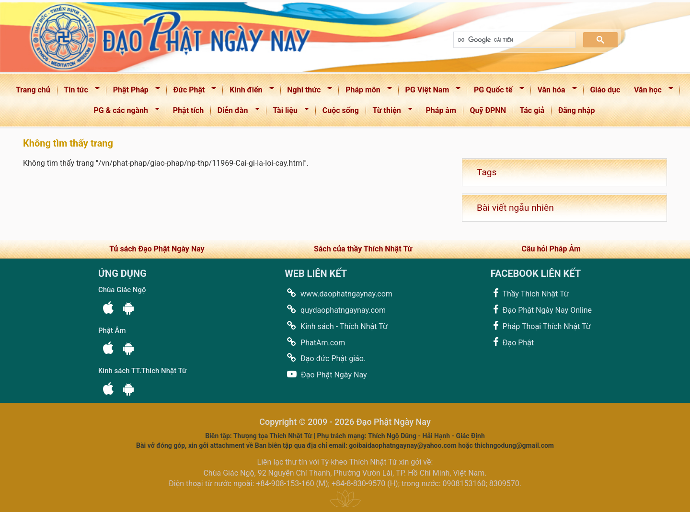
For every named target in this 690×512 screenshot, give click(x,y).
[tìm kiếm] (513, 40)
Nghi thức (307, 91)
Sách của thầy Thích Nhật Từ (363, 248)
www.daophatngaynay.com (338, 293)
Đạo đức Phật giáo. (325, 358)
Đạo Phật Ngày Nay (326, 374)
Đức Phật (192, 91)
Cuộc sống (340, 110)
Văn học (650, 91)
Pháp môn (365, 91)
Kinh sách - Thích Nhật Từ (336, 326)
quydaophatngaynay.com (335, 310)
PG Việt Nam (429, 91)
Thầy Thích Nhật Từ (530, 293)
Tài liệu (288, 112)
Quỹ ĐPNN (488, 110)
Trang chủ (33, 89)
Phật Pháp (133, 91)
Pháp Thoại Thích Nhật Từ (541, 326)
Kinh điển (248, 91)
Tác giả (532, 110)
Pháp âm (441, 110)
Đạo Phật (512, 342)
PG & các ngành (124, 112)
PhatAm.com (315, 342)
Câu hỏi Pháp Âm (550, 248)
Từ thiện (390, 112)
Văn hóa (554, 91)
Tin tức (79, 91)
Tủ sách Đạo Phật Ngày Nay (156, 248)
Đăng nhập (576, 110)
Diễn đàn (235, 112)
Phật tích (188, 110)
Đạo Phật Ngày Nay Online (541, 310)
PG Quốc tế (496, 91)
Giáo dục (605, 89)
